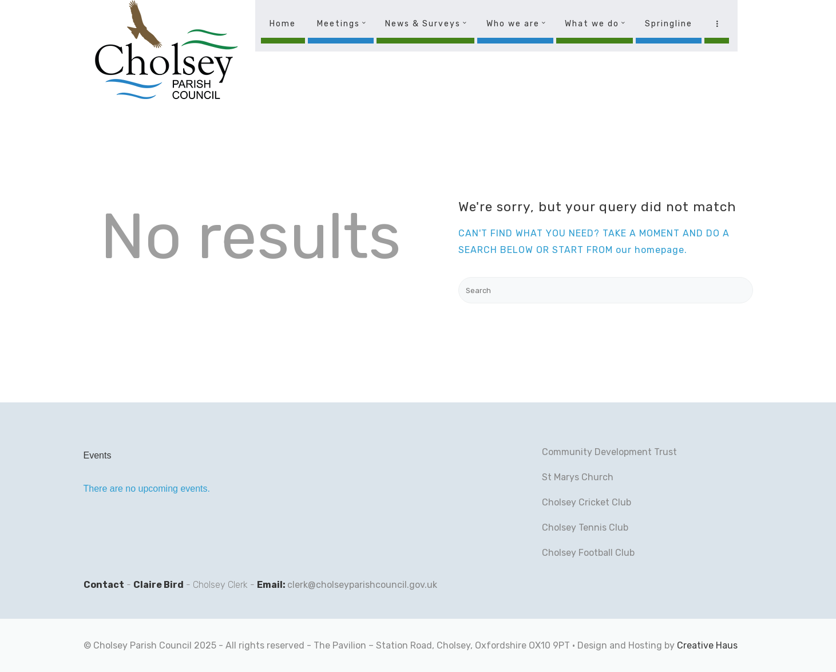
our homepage (650, 249)
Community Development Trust (609, 451)
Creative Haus (707, 645)
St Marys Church (577, 477)
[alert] (189, 489)
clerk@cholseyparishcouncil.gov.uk (362, 584)
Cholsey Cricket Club (586, 502)
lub (628, 552)
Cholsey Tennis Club (585, 527)
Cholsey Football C (581, 552)
